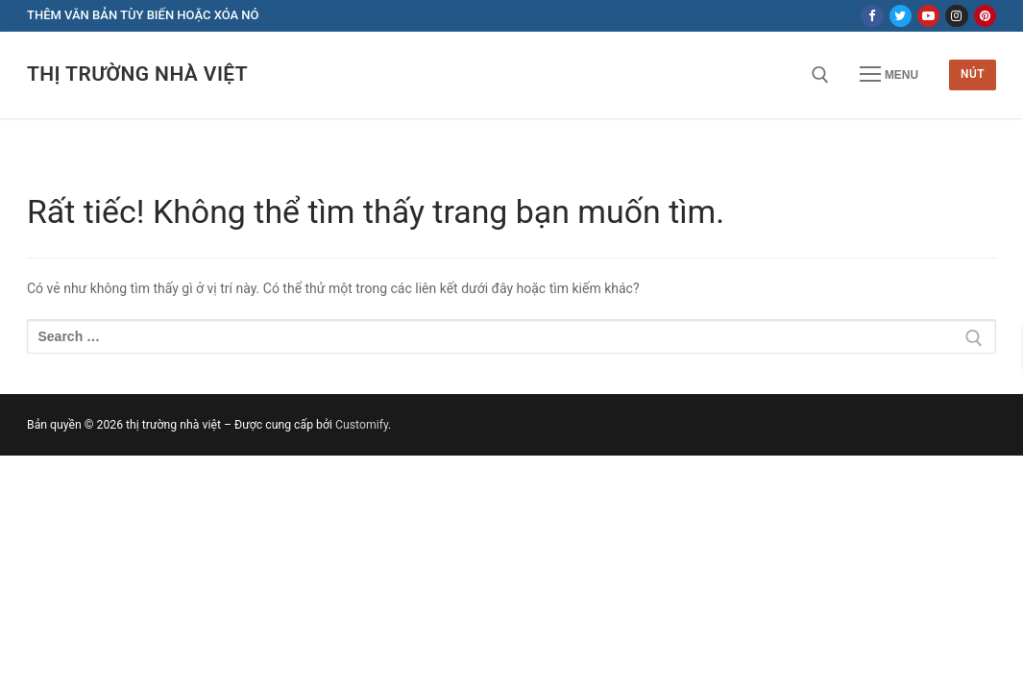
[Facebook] (872, 16)
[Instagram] (956, 16)
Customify (361, 425)
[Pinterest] (985, 16)
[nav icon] (889, 75)
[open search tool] (820, 75)
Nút (973, 74)
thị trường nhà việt (137, 74)
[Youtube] (928, 16)
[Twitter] (900, 16)
